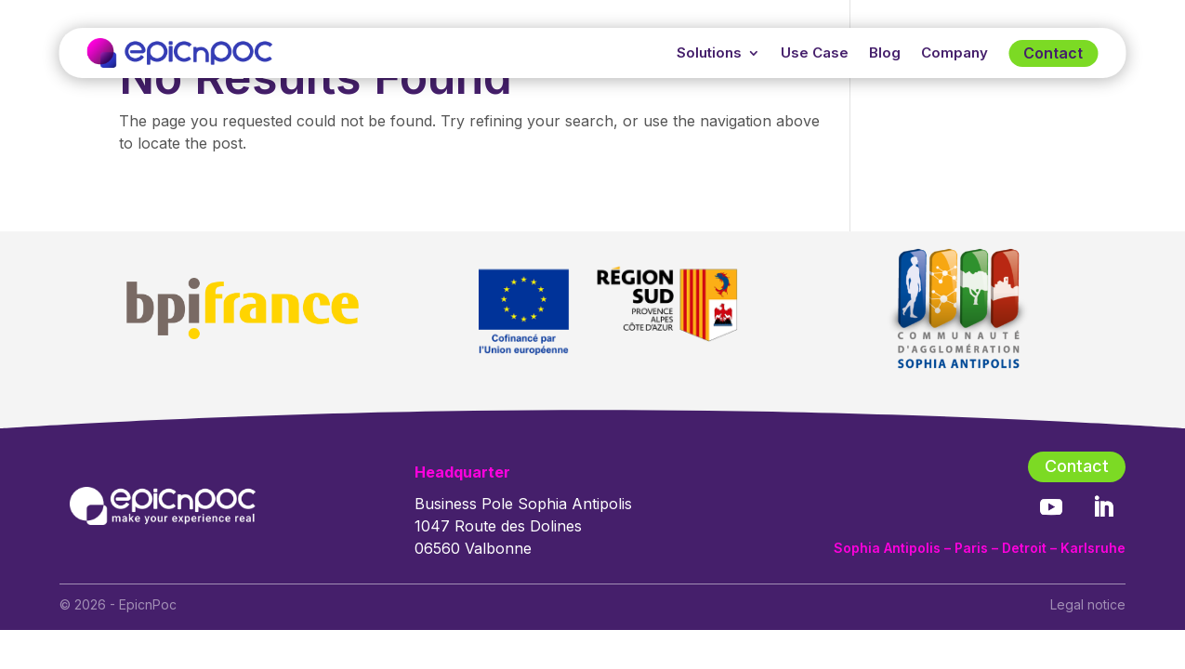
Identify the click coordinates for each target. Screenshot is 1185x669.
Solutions (709, 52)
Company (954, 52)
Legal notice (1088, 604)
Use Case (815, 52)
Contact (1053, 53)
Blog (885, 52)
